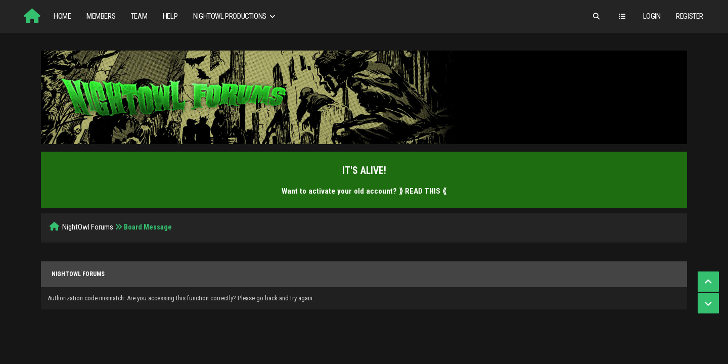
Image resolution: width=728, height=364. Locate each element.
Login (652, 16)
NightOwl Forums (87, 227)
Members (100, 16)
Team (139, 16)
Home (62, 16)
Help (170, 16)
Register (689, 16)
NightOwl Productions (235, 16)
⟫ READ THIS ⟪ (422, 191)
